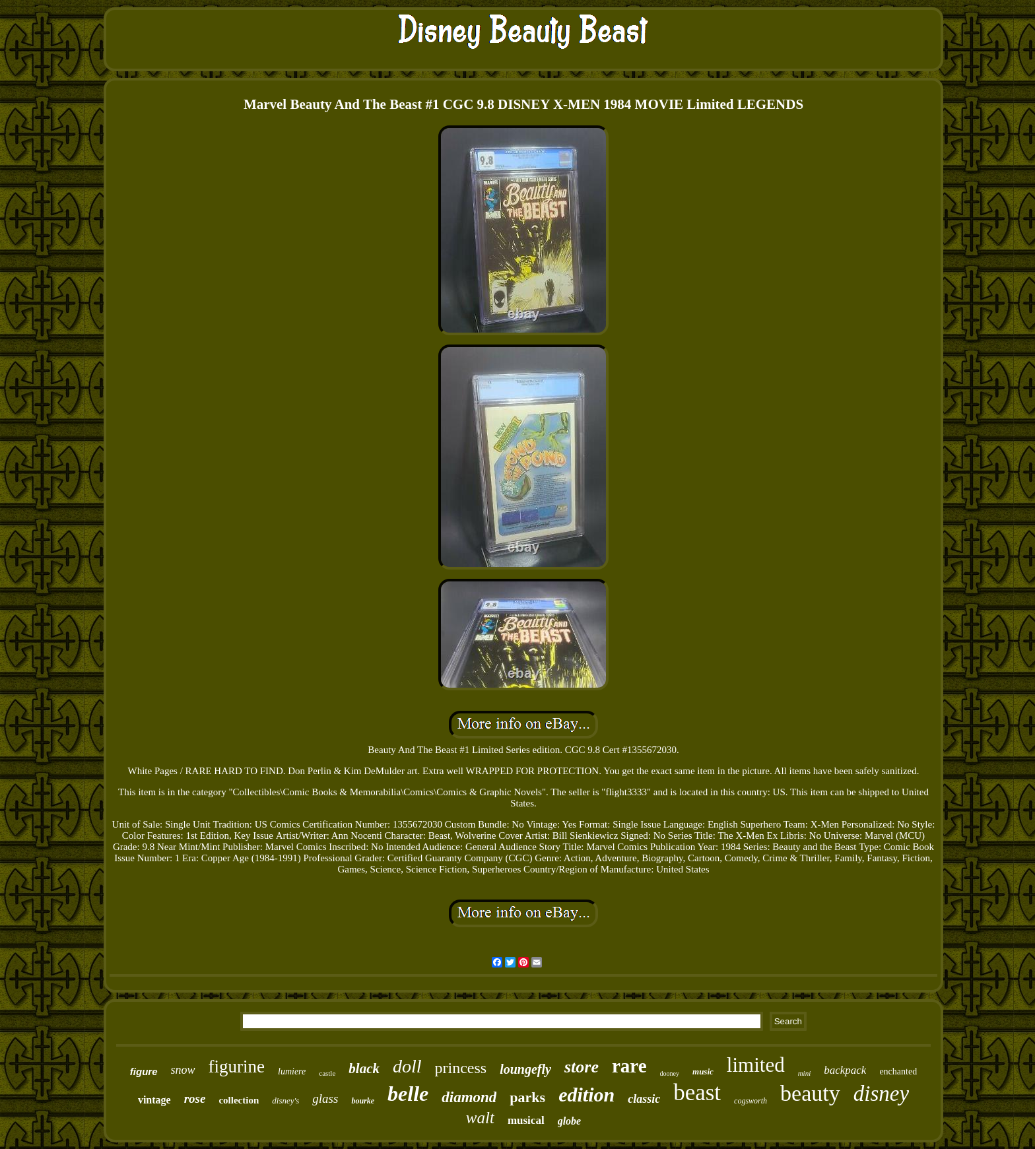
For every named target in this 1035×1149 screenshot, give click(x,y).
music (703, 1071)
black (364, 1068)
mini (804, 1073)
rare (629, 1065)
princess (461, 1067)
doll (407, 1066)
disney (881, 1093)
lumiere (292, 1071)
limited (756, 1064)
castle (327, 1073)
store (581, 1066)
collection (238, 1100)
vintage (154, 1099)
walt (480, 1118)
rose (195, 1098)
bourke (362, 1100)
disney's (285, 1100)
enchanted (898, 1071)
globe (570, 1121)
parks (527, 1097)
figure (144, 1071)
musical (526, 1120)
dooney (669, 1073)
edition (586, 1094)
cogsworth (750, 1100)
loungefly (525, 1069)
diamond (469, 1097)
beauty (810, 1093)
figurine (237, 1066)
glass (325, 1098)
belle (407, 1093)
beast (697, 1092)
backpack (845, 1070)
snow (183, 1069)
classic (644, 1098)
